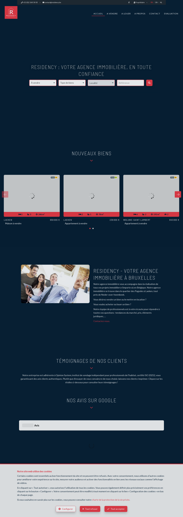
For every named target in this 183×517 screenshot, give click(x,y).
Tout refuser (91, 508)
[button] (101, 83)
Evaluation (171, 13)
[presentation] (5, 194)
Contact (154, 13)
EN (156, 2)
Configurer (67, 508)
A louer (126, 13)
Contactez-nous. (101, 321)
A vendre (112, 13)
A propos (139, 13)
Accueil (98, 13)
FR (152, 2)
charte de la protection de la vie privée (110, 499)
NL (161, 2)
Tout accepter (118, 508)
